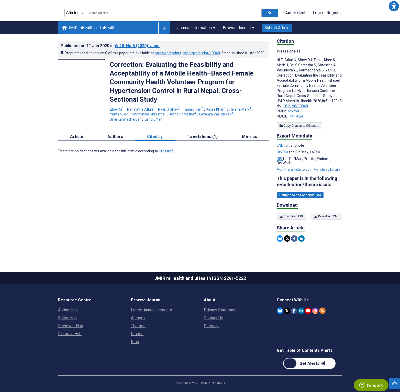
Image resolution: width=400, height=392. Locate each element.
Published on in (110, 45)
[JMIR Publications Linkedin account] (301, 311)
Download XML (326, 216)
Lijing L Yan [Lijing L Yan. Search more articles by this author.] (155, 119)
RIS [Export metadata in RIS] (280, 159)
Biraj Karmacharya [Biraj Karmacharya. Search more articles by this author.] (126, 119)
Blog (135, 341)
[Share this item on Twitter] (287, 238)
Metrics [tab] (249, 136)
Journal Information (196, 27)
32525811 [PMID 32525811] (295, 111)
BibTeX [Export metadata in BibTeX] (283, 152)
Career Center (296, 12)
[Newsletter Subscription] (309, 363)
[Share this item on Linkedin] (301, 238)
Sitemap (211, 325)
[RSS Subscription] (322, 311)
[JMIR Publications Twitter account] (287, 311)
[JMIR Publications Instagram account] (315, 311)
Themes (138, 325)
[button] (393, 6)
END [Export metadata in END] (280, 145)
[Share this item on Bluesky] (280, 238)
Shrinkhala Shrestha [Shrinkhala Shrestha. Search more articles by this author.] (149, 114)
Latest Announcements (151, 310)
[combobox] (173, 13)
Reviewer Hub (70, 325)
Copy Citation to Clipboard (299, 126)
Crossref (166, 151)
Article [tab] (76, 136)
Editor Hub (67, 317)
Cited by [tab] (155, 136)
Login (318, 12)
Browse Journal (238, 27)
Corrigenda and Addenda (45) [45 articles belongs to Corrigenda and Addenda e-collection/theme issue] (300, 195)
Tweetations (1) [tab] (202, 136)
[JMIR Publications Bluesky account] (280, 311)
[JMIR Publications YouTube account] (308, 311)
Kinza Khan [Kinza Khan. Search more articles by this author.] (216, 109)
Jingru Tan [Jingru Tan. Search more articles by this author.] (194, 109)
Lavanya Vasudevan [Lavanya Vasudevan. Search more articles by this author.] (216, 114)
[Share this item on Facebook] (294, 238)
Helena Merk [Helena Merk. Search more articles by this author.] (240, 109)
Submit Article (277, 27)
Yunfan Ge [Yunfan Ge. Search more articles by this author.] (119, 114)
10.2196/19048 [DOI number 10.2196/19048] (295, 106)
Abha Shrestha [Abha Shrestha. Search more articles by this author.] (183, 114)
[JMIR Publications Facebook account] (294, 311)
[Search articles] (270, 13)
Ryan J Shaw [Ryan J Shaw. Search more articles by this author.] (170, 109)
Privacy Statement (220, 310)
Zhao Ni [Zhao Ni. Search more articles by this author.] (117, 109)
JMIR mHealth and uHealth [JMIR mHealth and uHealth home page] (88, 27)
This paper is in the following (307, 182)
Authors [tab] (115, 136)
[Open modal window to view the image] (81, 59)
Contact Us (213, 317)
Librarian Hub (70, 333)
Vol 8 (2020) (137, 45)
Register (334, 12)
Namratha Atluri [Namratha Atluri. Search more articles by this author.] (141, 109)
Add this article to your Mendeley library (308, 169)
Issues (137, 333)
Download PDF (292, 216)
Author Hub (68, 310)
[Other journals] (164, 28)
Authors (138, 317)
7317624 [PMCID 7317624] (296, 116)
